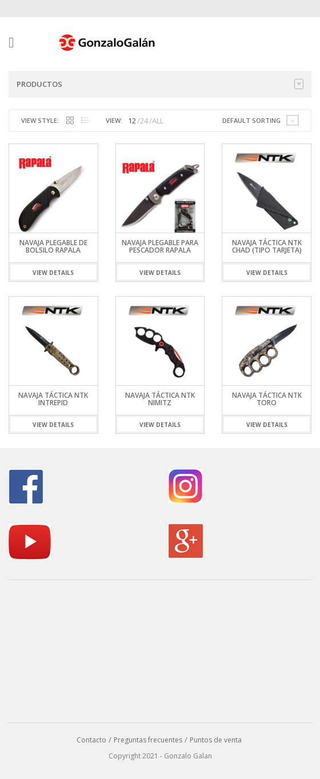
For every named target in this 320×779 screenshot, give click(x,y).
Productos (160, 84)
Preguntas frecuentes (148, 740)
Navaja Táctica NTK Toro (267, 399)
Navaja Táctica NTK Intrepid (53, 399)
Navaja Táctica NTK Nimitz (160, 399)
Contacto (91, 740)
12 (132, 120)
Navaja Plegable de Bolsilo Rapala (53, 246)
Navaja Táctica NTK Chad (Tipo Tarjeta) (267, 246)
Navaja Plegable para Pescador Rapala (160, 246)
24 (144, 120)
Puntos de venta (216, 740)
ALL (157, 120)
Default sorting (251, 120)
